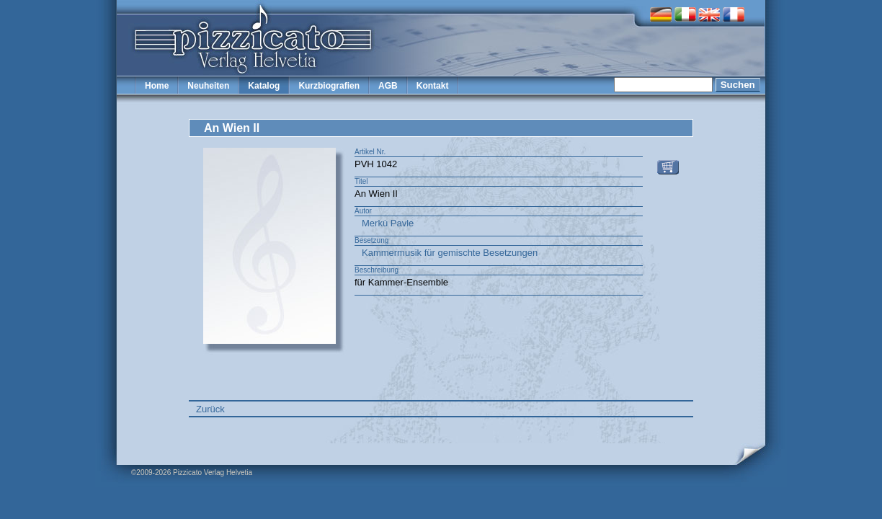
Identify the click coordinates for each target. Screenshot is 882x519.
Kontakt (432, 86)
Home (157, 86)
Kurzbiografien (329, 86)
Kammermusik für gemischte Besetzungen (450, 252)
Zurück (210, 409)
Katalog (264, 86)
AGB (388, 86)
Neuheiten (208, 86)
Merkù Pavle (388, 223)
